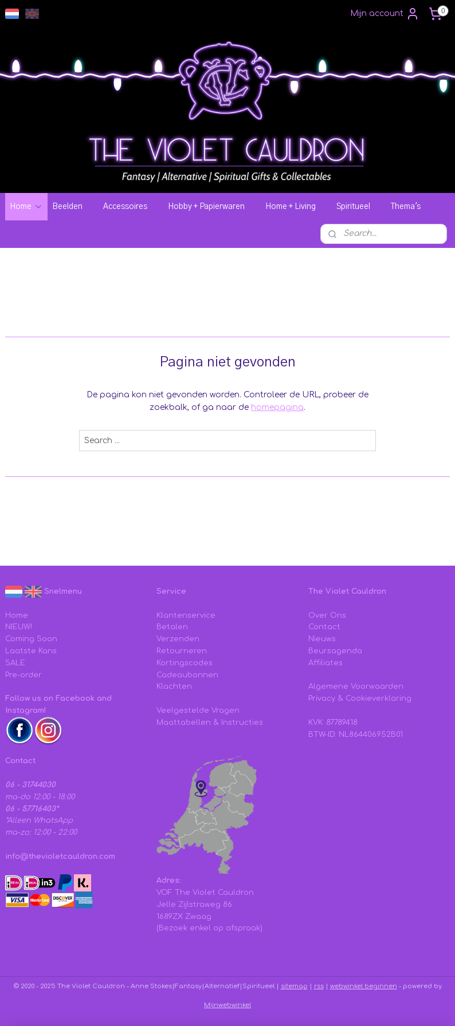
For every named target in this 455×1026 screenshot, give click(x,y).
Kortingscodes (184, 663)
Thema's (411, 206)
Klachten (174, 686)
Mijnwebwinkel (227, 1005)
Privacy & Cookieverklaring (359, 698)
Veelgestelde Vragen (198, 711)
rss (319, 986)
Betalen (172, 627)
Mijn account (384, 14)
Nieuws (322, 639)
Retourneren (181, 651)
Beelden (73, 206)
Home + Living (296, 206)
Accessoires (131, 206)
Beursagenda (335, 651)
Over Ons (327, 615)
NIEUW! (18, 627)
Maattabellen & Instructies (209, 723)
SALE (15, 663)
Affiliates (325, 663)
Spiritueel (359, 206)
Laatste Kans (31, 651)
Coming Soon (31, 639)
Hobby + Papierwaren (212, 206)
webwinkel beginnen (363, 986)
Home (26, 206)
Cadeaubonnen (187, 675)
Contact (324, 627)
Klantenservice (185, 615)
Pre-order (23, 675)
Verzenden (177, 639)
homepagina (277, 407)
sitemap (294, 986)
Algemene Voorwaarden (355, 686)
